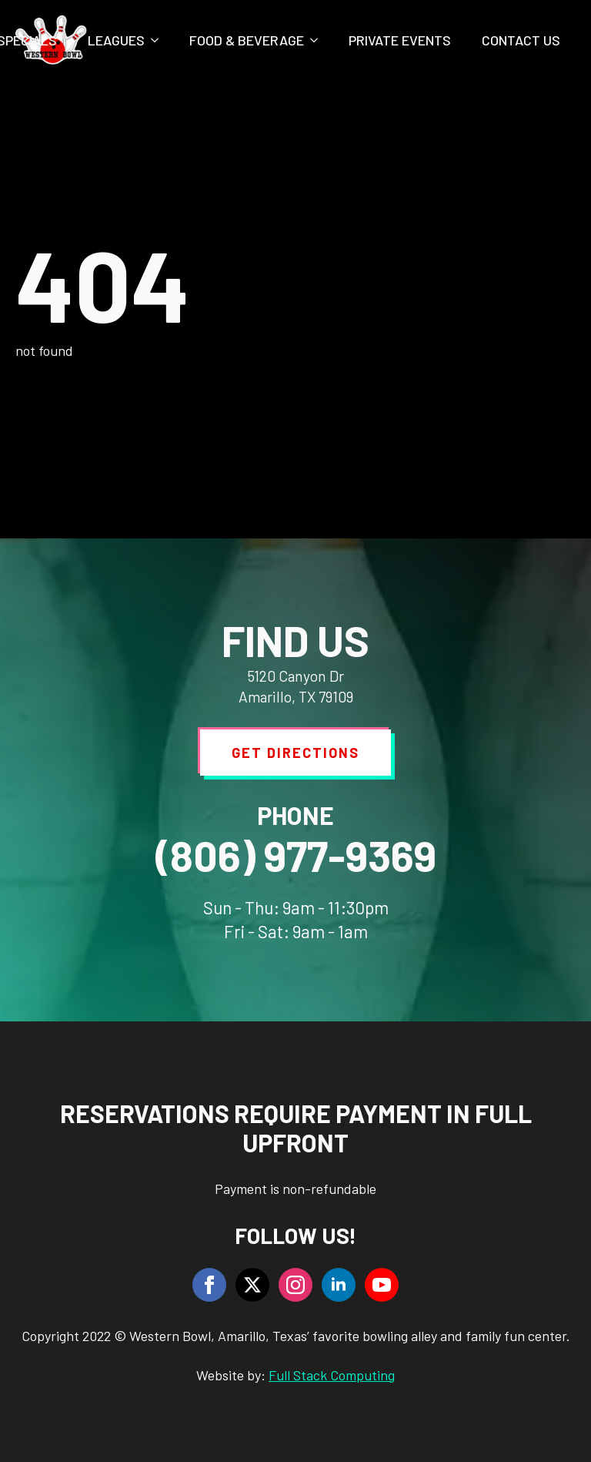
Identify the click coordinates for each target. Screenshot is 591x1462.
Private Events (400, 40)
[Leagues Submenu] (159, 40)
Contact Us (521, 40)
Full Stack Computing (332, 1374)
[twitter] (252, 1285)
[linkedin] (339, 1285)
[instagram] (295, 1285)
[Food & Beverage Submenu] (318, 40)
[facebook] (209, 1285)
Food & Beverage (246, 40)
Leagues (116, 40)
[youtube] (382, 1285)
